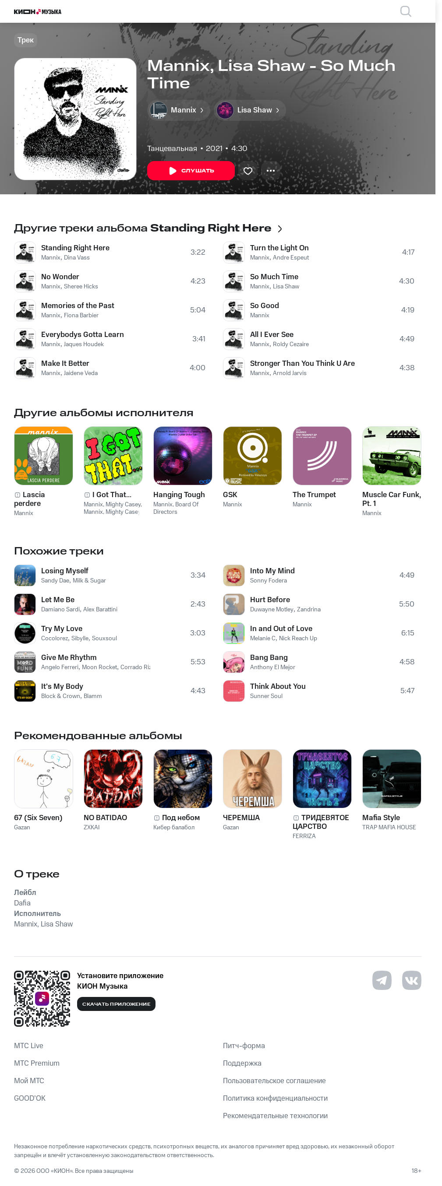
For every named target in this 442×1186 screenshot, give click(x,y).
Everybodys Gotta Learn (82, 335)
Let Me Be (57, 600)
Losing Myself (64, 571)
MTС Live (28, 1046)
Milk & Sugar (89, 580)
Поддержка (242, 1063)
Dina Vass (77, 257)
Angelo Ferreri (59, 667)
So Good (264, 306)
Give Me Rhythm (69, 658)
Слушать (191, 171)
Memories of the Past (77, 306)
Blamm (93, 696)
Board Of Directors (175, 508)
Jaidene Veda (81, 373)
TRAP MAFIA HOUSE (389, 827)
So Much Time (274, 277)
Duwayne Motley (271, 609)
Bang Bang (269, 658)
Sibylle (79, 638)
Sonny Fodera (268, 580)
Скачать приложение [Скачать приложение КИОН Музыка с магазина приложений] (116, 1004)
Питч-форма (244, 1046)
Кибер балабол (173, 827)
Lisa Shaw (286, 286)
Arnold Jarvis (290, 373)
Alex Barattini (100, 609)
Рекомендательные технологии (275, 1116)
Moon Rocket (99, 667)
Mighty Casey (123, 504)
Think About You (278, 686)
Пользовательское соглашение (274, 1081)
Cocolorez (54, 638)
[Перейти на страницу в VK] (411, 980)
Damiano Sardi (60, 609)
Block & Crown (60, 696)
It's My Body (62, 686)
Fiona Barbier (81, 315)
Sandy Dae (55, 580)
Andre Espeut (291, 257)
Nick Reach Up (298, 638)
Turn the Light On (279, 248)
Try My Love (61, 629)
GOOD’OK (30, 1098)
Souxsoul (104, 638)
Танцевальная (172, 149)
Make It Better (65, 363)
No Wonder (60, 277)
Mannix (50, 257)
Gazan (22, 827)
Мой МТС (29, 1081)
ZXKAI (91, 827)
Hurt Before (270, 600)
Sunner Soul (266, 696)
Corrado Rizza (138, 667)
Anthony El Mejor (272, 667)
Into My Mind (272, 571)
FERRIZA (304, 836)
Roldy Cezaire (291, 344)
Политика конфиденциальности (275, 1098)
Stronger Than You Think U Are (302, 363)
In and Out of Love (281, 629)
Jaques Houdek (84, 344)
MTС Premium (37, 1063)
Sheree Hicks (81, 286)
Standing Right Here (75, 248)
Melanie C (263, 638)
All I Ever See (271, 335)
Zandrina (309, 609)
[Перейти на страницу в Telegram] (382, 980)
